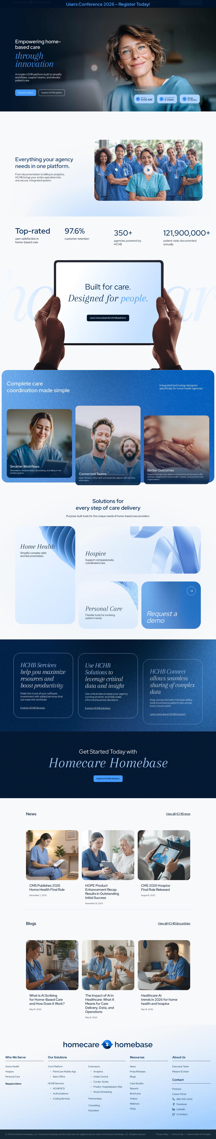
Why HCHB (76, 14)
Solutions (97, 14)
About (138, 14)
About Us (178, 1057)
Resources (118, 14)
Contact (156, 14)
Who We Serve (15, 1057)
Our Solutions (57, 1057)
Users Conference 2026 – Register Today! (108, 4)
